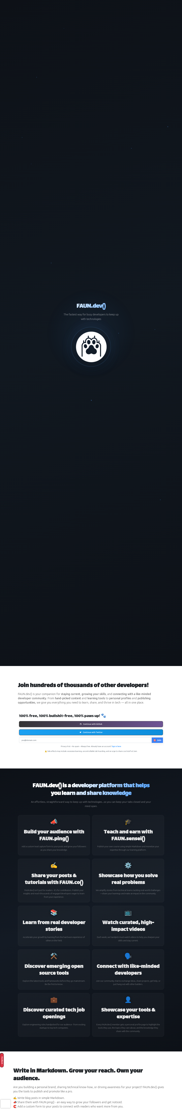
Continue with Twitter (91, 732)
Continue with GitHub (91, 724)
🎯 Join (157, 740)
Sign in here (116, 746)
